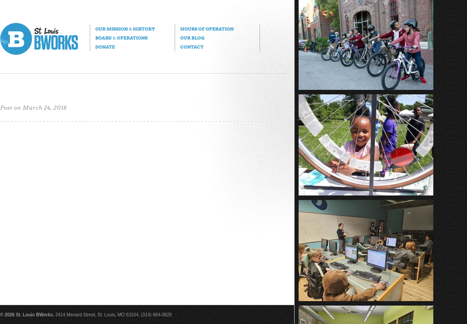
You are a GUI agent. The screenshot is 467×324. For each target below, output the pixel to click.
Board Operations (121, 37)
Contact (191, 46)
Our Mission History (125, 28)
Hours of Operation (207, 28)
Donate (105, 46)
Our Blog (192, 37)
